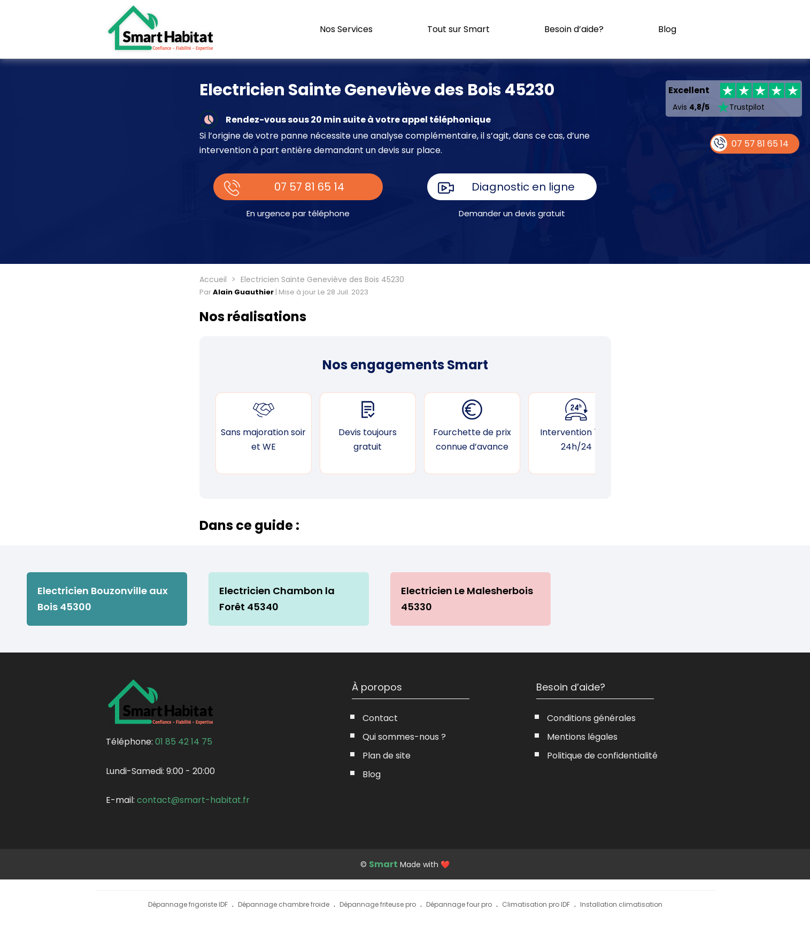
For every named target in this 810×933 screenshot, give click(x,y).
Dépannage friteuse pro (378, 904)
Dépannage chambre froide (283, 904)
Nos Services (346, 29)
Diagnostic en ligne (523, 186)
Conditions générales (591, 718)
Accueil (213, 279)
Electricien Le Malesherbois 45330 (467, 598)
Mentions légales (582, 737)
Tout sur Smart (458, 29)
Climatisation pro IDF (536, 904)
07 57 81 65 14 (309, 186)
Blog (667, 29)
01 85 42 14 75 (183, 741)
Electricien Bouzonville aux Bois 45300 (102, 598)
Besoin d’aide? (574, 29)
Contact (380, 718)
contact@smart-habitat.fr (193, 800)
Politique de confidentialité (602, 755)
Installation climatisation (621, 904)
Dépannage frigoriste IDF (188, 904)
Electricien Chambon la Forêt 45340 (277, 598)
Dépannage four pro (459, 904)
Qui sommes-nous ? (404, 737)
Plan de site (386, 755)
